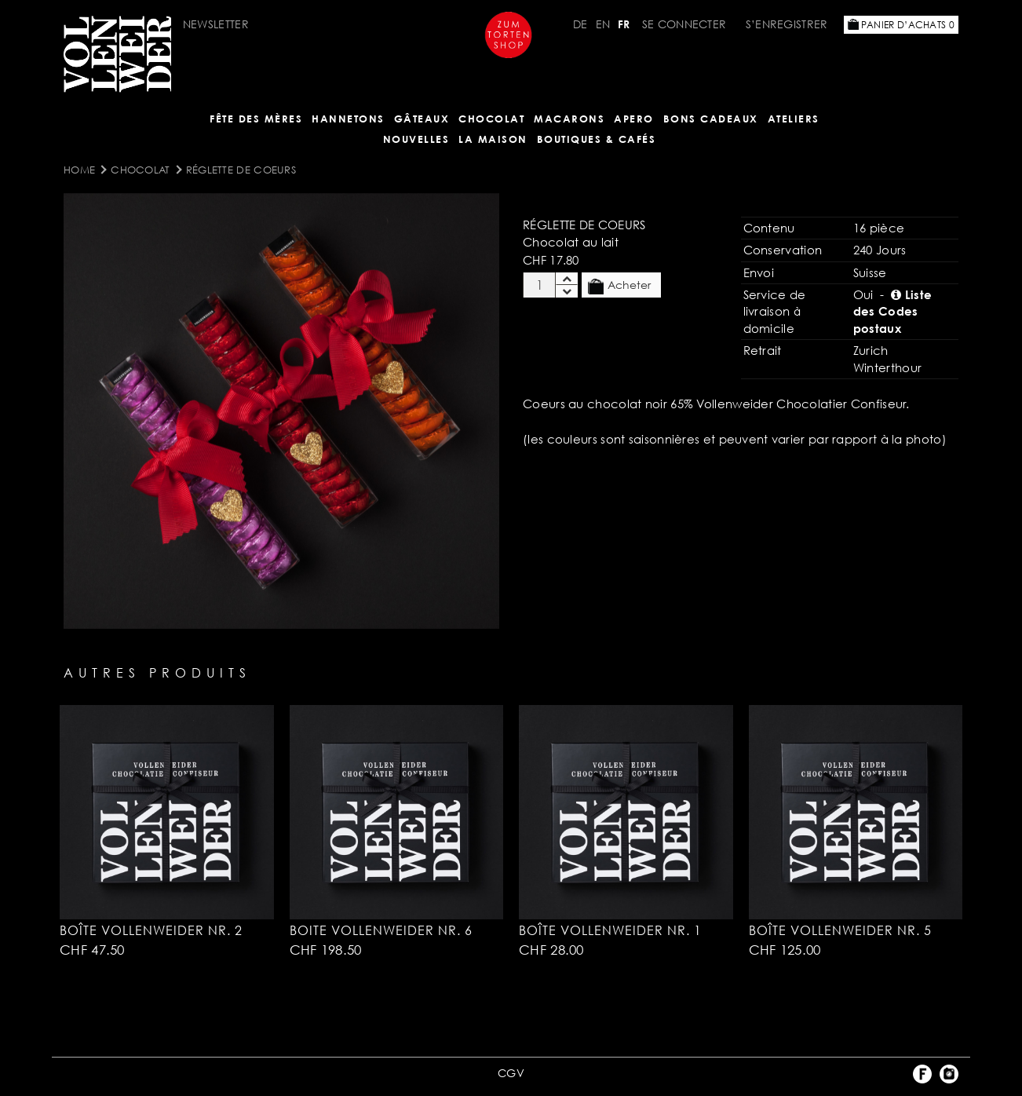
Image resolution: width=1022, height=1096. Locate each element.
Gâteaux (422, 118)
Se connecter (684, 24)
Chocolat (491, 118)
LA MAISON (492, 139)
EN (603, 24)
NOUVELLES (416, 139)
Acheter (619, 286)
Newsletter (216, 24)
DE (580, 24)
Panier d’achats (901, 25)
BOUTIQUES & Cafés (596, 139)
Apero (634, 118)
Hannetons (348, 118)
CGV (511, 1073)
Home (79, 169)
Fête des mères (256, 118)
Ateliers (793, 118)
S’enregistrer (787, 24)
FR (624, 24)
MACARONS (569, 118)
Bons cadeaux (710, 118)
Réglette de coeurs (241, 169)
